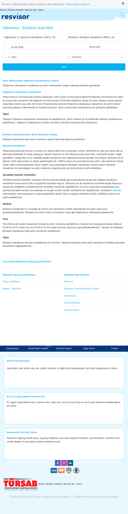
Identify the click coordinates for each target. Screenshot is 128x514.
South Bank (70, 295)
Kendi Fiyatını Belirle (40, 348)
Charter (114, 348)
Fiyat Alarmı (89, 348)
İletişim (114, 496)
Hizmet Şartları (100, 496)
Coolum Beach (71, 310)
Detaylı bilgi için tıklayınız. (78, 4)
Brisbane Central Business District (81, 288)
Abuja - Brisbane (11, 281)
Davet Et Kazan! (63, 348)
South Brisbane (72, 302)
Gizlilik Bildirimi (81, 496)
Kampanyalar (12, 348)
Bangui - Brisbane (12, 288)
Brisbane (68, 281)
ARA (64, 67)
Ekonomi (76, 57)
